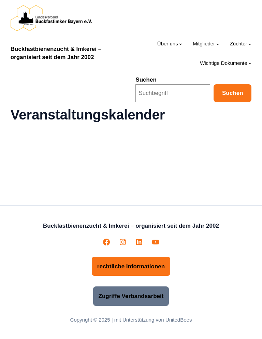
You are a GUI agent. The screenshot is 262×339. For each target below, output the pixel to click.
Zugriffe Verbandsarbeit (131, 296)
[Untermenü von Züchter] (249, 43)
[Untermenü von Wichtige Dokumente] (249, 63)
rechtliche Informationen (131, 266)
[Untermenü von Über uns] (180, 43)
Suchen (146, 79)
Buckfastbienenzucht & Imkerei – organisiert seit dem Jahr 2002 (131, 226)
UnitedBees (178, 320)
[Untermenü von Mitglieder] (217, 43)
